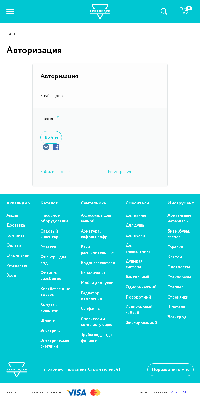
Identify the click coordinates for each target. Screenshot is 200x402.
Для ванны (136, 215)
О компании (17, 256)
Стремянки (177, 297)
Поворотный (138, 297)
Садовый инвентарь (50, 234)
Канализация (93, 273)
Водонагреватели (98, 263)
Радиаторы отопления (91, 296)
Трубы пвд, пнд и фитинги (97, 338)
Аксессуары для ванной (96, 218)
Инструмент (180, 203)
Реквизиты (16, 266)
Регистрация (119, 172)
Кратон (174, 257)
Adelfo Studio (182, 392)
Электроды (178, 317)
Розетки (48, 247)
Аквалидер (18, 203)
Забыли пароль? (55, 172)
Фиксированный (141, 323)
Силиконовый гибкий (139, 310)
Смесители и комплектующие (96, 322)
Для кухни (135, 236)
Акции (12, 215)
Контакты (16, 236)
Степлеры (176, 287)
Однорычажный (141, 287)
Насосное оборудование (54, 218)
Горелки (175, 247)
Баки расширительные (97, 250)
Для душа (135, 225)
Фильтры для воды (53, 260)
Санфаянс (90, 309)
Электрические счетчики (54, 343)
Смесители (137, 203)
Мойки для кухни (97, 283)
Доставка (15, 225)
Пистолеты (178, 267)
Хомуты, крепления (50, 307)
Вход (11, 275)
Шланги (47, 321)
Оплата (13, 245)
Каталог (49, 203)
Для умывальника (138, 248)
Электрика (50, 331)
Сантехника (93, 203)
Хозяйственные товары (55, 292)
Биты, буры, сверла (178, 234)
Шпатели (176, 307)
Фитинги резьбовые (50, 276)
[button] (10, 11)
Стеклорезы (179, 277)
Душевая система (134, 264)
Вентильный (137, 277)
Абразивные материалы (179, 218)
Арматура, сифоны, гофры (95, 234)
